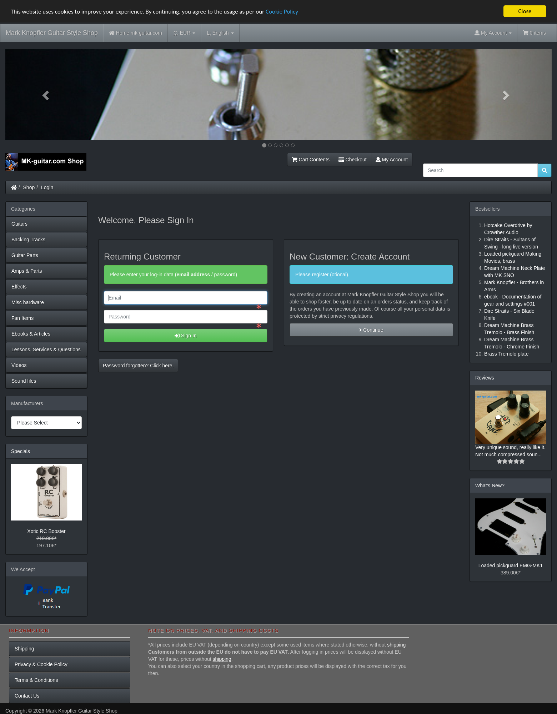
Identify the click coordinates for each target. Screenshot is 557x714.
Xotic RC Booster (46, 531)
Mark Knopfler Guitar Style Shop (52, 32)
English (220, 33)
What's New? (490, 485)
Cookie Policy (282, 11)
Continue (371, 330)
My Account (392, 159)
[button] (46, 94)
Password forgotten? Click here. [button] (138, 365)
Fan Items (22, 318)
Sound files (23, 381)
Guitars (19, 224)
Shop (29, 187)
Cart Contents (311, 159)
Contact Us (27, 696)
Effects (19, 287)
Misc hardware (27, 302)
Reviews (484, 378)
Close (524, 11)
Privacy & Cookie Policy (41, 664)
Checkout (352, 159)
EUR (184, 33)
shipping (396, 645)
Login (47, 187)
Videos (19, 365)
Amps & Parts (26, 271)
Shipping (24, 649)
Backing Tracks (28, 239)
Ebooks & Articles (30, 334)
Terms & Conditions (36, 680)
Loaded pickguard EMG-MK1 (510, 565)
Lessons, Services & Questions (46, 349)
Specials (20, 451)
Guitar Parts (24, 255)
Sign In (185, 335)
